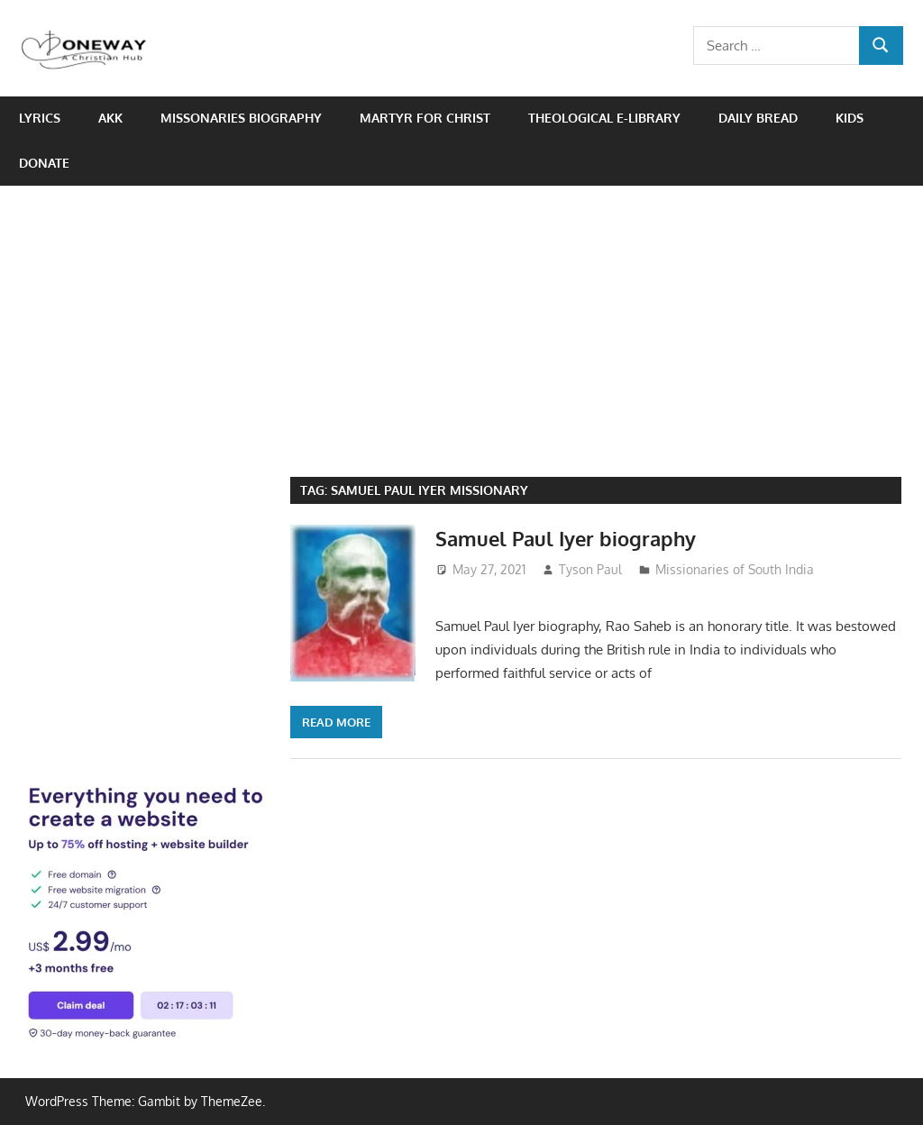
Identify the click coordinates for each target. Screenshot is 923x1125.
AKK (110, 117)
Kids (850, 117)
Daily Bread (758, 117)
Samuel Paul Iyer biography (565, 538)
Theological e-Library (604, 117)
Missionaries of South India (734, 569)
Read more (336, 722)
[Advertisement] (461, 321)
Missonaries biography (241, 117)
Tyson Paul (590, 569)
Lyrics (39, 117)
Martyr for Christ (425, 117)
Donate (44, 162)
